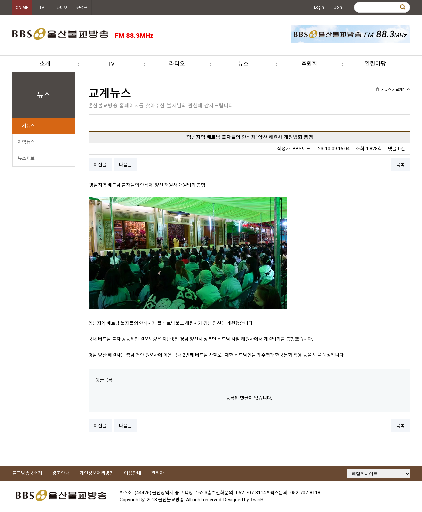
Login (319, 7)
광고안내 (61, 472)
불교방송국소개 (27, 472)
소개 (45, 63)
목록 (400, 164)
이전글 (100, 164)
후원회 (309, 63)
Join (338, 7)
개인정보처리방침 (97, 472)
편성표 (81, 7)
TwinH (256, 499)
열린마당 (375, 63)
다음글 (125, 164)
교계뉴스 (26, 125)
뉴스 (243, 63)
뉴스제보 (26, 158)
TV (41, 7)
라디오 (61, 7)
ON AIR (22, 7)
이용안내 (132, 472)
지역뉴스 (26, 142)
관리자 (157, 472)
